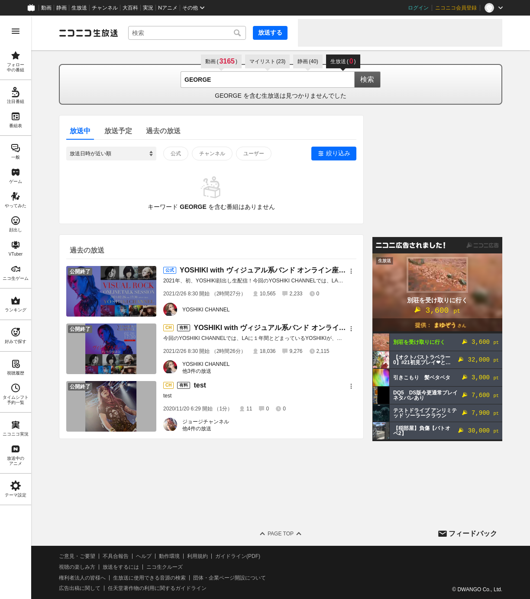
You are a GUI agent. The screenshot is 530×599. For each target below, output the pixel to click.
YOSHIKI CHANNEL (205, 310)
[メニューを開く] (15, 31)
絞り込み (338, 153)
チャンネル (105, 7)
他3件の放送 (196, 371)
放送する (270, 32)
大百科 (130, 7)
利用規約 (197, 556)
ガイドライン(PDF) (237, 556)
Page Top (281, 534)
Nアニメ (168, 7)
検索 (367, 79)
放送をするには (121, 567)
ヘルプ (144, 556)
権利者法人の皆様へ (82, 578)
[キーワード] (187, 33)
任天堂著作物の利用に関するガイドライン (157, 588)
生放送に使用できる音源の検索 (149, 577)
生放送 (79, 7)
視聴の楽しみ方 (77, 567)
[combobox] (187, 33)
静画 (61, 7)
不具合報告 (116, 556)
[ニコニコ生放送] (88, 33)
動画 (46, 7)
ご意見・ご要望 (77, 556)
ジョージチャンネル (205, 422)
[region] (15, 307)
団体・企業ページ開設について (229, 577)
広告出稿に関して (79, 588)
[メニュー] (351, 271)
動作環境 (169, 556)
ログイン (418, 7)
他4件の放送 (196, 429)
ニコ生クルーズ (164, 567)
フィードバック (473, 533)
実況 (148, 7)
